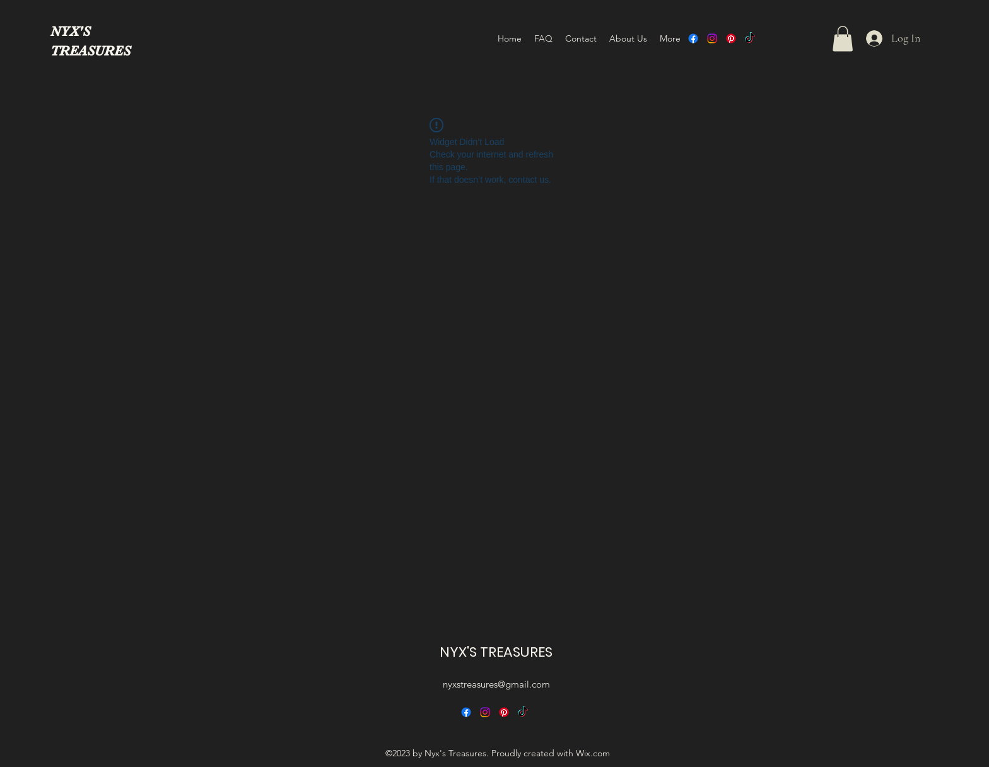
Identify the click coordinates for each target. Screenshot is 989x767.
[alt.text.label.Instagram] (712, 38)
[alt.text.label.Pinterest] (731, 38)
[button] (842, 39)
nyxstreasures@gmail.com (496, 684)
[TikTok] (750, 38)
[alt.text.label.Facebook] (693, 38)
